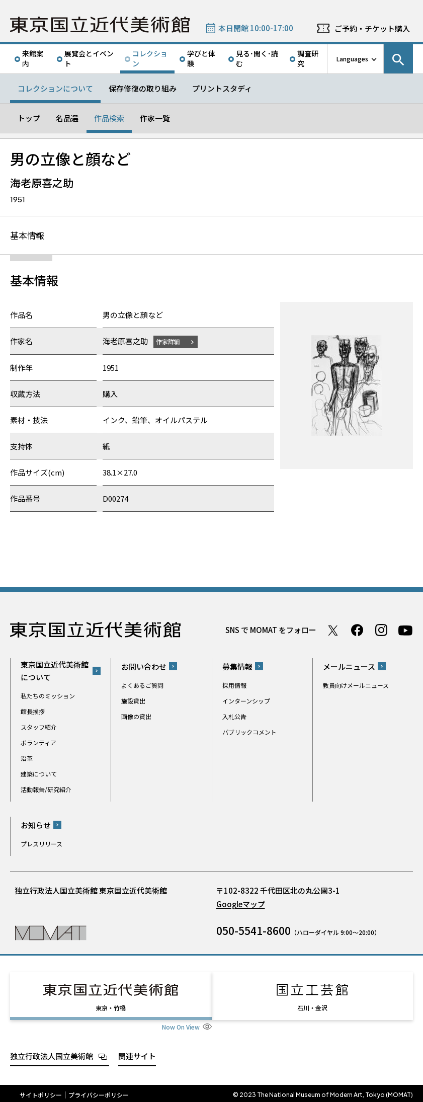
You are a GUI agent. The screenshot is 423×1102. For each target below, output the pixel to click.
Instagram (381, 630)
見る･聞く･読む (257, 58)
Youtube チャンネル (405, 630)
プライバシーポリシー (98, 1091)
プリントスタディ (222, 88)
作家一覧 (155, 118)
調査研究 (307, 58)
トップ (29, 118)
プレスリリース (41, 844)
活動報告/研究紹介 (46, 789)
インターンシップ (246, 701)
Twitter (333, 630)
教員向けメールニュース (356, 685)
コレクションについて (55, 88)
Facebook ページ (357, 630)
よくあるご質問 (142, 685)
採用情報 (234, 685)
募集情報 (237, 667)
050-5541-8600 (253, 930)
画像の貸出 (136, 717)
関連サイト (137, 1053)
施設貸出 (133, 701)
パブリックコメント (249, 732)
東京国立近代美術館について (55, 671)
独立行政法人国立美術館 (51, 1053)
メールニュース (349, 667)
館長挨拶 (33, 711)
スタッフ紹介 (39, 727)
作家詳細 (170, 342)
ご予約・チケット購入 (372, 28)
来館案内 (32, 58)
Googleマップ (240, 904)
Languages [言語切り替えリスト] (352, 58)
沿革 (27, 758)
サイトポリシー (41, 1091)
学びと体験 (201, 58)
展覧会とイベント (89, 58)
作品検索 (109, 118)
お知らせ (36, 825)
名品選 (67, 118)
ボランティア (38, 743)
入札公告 (234, 717)
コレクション (149, 58)
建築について (39, 774)
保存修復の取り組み (143, 88)
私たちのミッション (48, 696)
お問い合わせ (143, 667)
